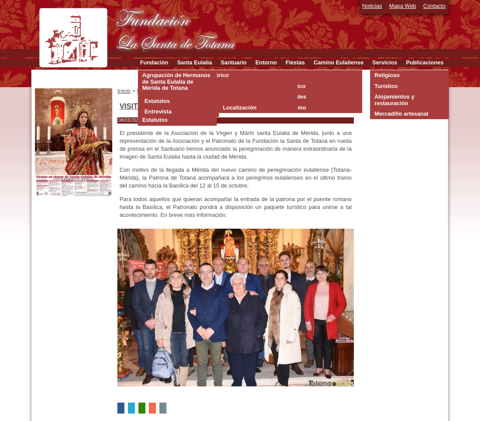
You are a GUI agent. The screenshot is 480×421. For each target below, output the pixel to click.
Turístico (386, 86)
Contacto (434, 6)
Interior (232, 96)
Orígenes (235, 75)
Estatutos (157, 101)
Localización (240, 107)
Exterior (233, 86)
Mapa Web (402, 6)
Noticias (372, 6)
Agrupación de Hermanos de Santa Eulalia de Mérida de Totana (176, 81)
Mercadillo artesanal (401, 113)
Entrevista (158, 111)
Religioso (387, 75)
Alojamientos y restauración (394, 99)
